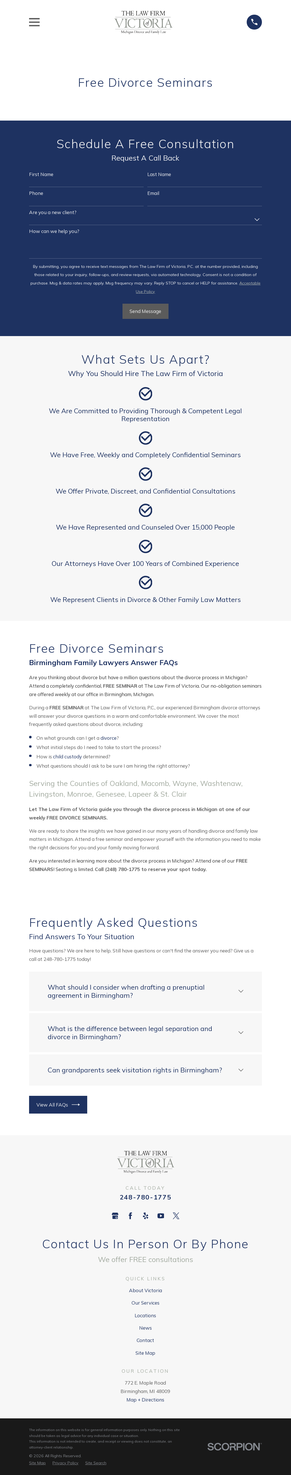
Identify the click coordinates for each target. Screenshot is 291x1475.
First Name (41, 174)
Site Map (145, 1353)
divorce (108, 738)
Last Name (159, 174)
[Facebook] (130, 1215)
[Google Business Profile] (115, 1215)
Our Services (145, 1303)
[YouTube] (160, 1215)
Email (153, 193)
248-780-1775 (146, 1197)
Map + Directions (145, 1400)
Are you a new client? (52, 212)
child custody (67, 756)
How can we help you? (54, 231)
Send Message (145, 311)
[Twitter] (176, 1215)
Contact (145, 1340)
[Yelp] (145, 1215)
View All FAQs (58, 1105)
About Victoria (145, 1290)
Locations (145, 1315)
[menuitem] (37, 1463)
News (145, 1328)
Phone (36, 193)
